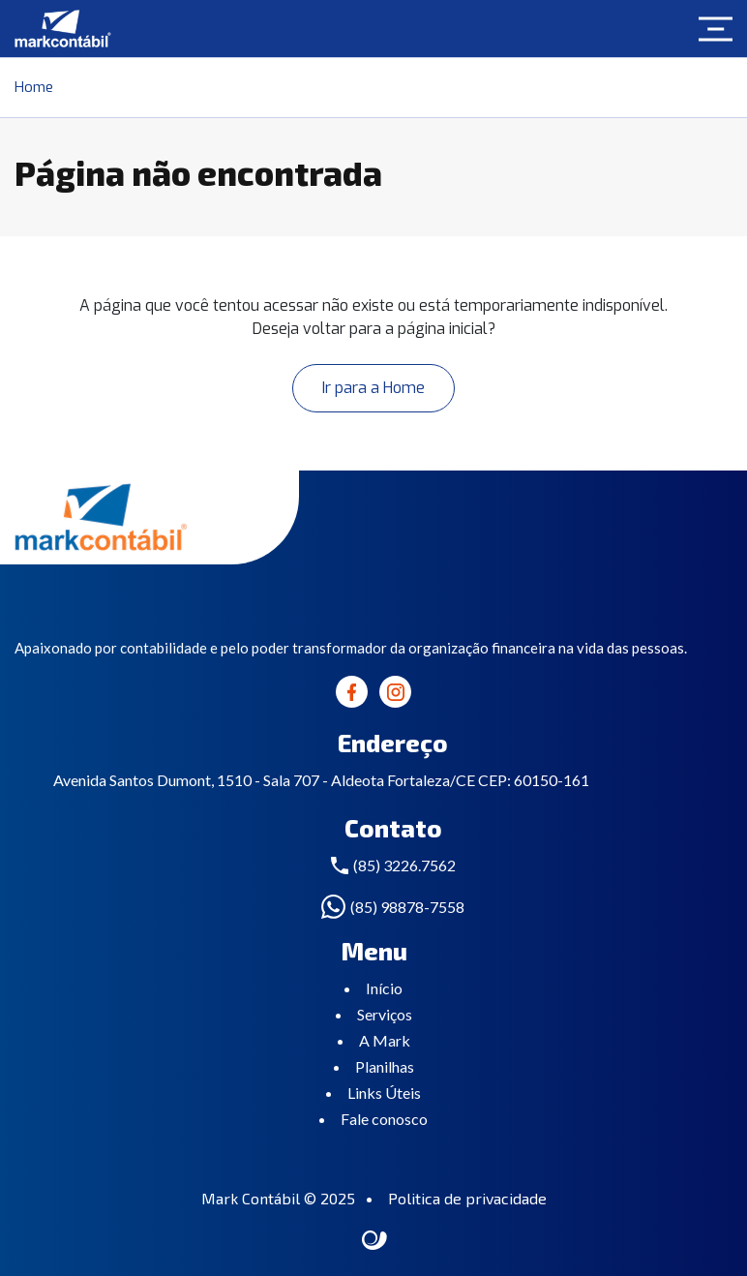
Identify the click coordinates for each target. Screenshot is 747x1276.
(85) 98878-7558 (407, 906)
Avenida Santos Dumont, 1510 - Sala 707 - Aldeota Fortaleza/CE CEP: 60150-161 (321, 780)
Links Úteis (384, 1092)
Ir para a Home (373, 388)
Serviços (384, 1014)
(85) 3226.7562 (404, 865)
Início (384, 988)
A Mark (384, 1040)
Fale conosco (384, 1118)
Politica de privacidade (467, 1198)
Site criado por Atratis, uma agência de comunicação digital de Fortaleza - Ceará (375, 1241)
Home (34, 87)
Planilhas (384, 1066)
